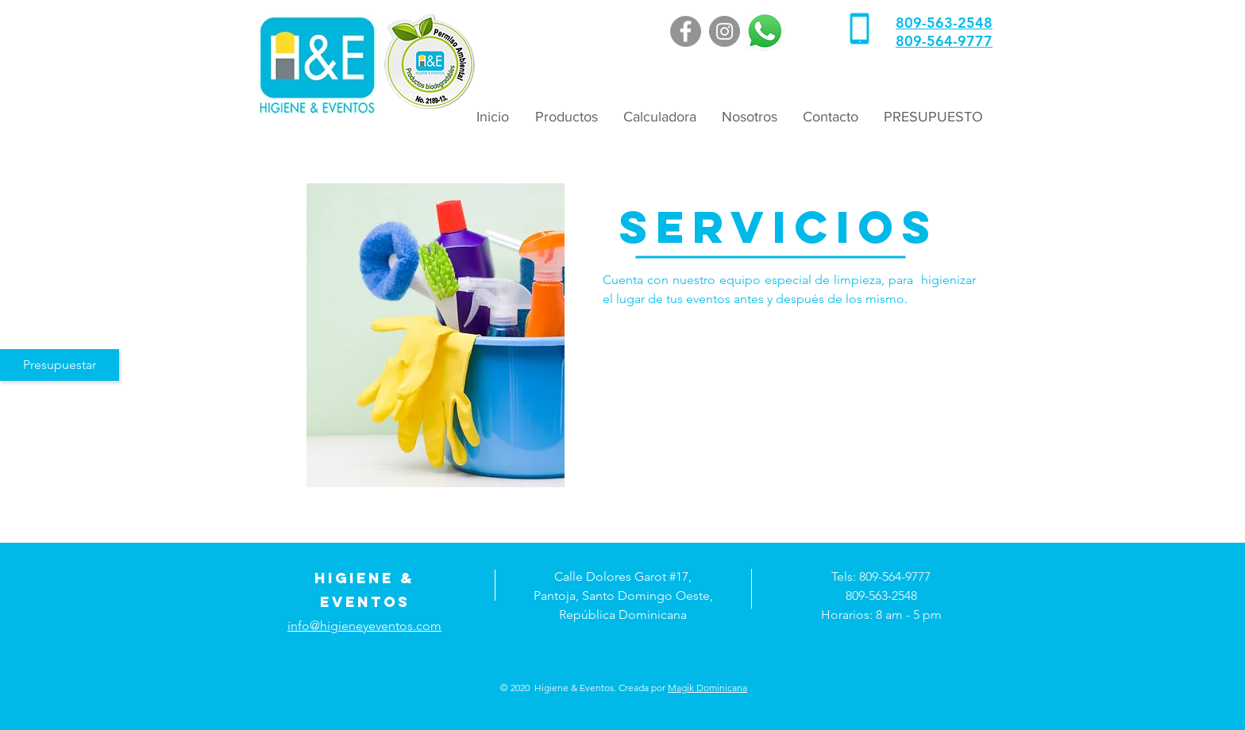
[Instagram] (724, 31)
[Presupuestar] (59, 365)
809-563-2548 (944, 22)
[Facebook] (685, 31)
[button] (565, 117)
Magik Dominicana (707, 688)
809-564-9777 (944, 41)
